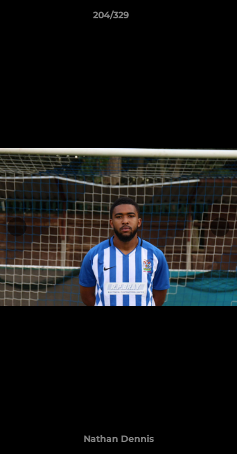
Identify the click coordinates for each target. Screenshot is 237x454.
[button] (191, 18)
